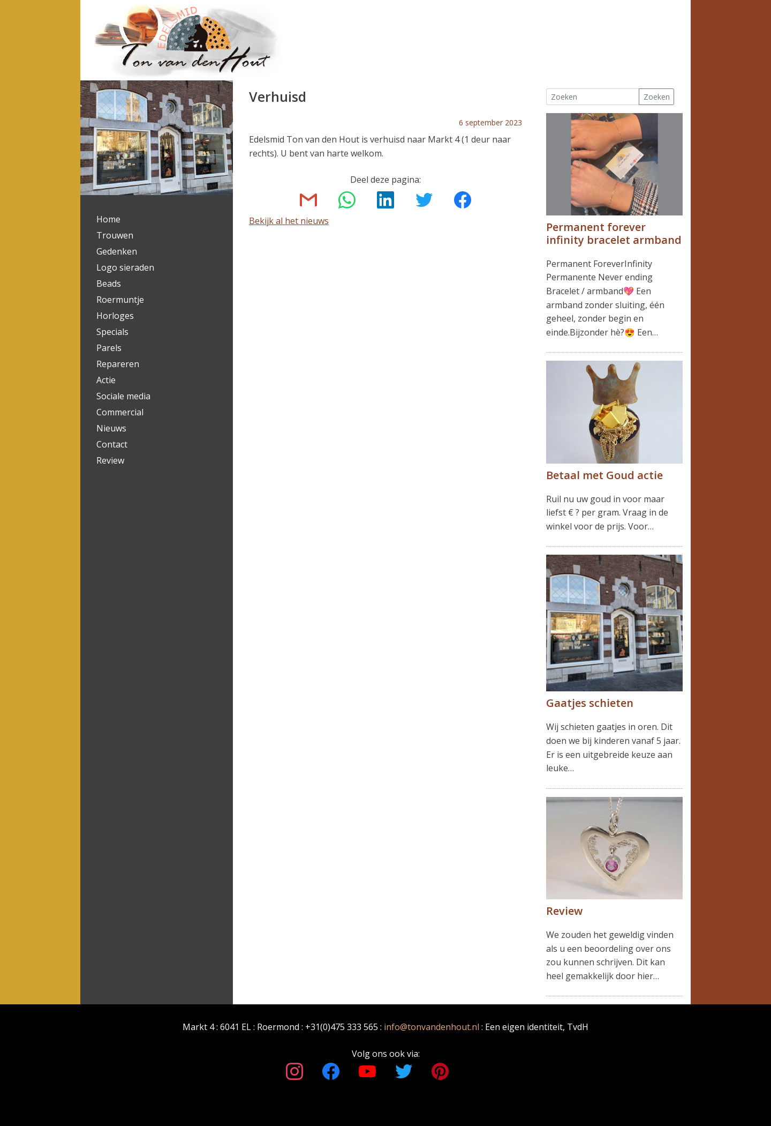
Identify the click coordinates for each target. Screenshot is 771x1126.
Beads (108, 283)
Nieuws (111, 428)
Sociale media (123, 396)
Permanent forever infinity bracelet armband (614, 233)
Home (108, 219)
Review (110, 460)
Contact (111, 444)
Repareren (117, 364)
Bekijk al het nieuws (289, 221)
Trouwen (114, 235)
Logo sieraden (125, 267)
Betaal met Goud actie (604, 475)
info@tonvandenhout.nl (431, 1027)
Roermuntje (120, 299)
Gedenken (116, 251)
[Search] (592, 96)
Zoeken (657, 97)
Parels (109, 348)
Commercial (119, 412)
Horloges (115, 316)
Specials (112, 332)
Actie (106, 380)
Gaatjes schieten (589, 703)
